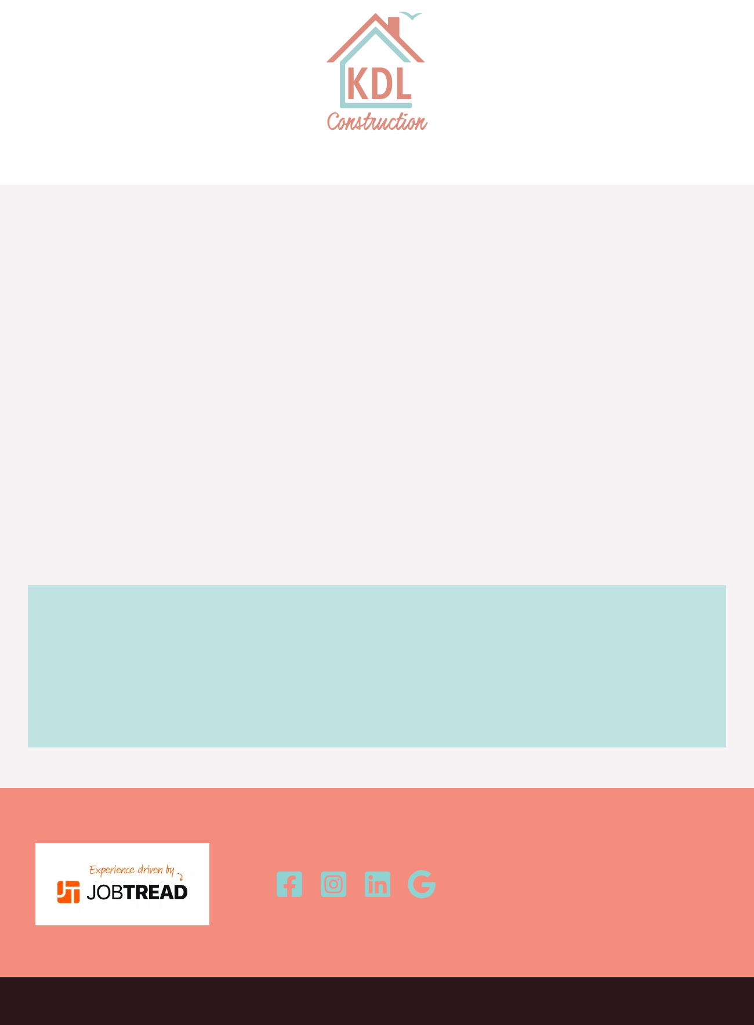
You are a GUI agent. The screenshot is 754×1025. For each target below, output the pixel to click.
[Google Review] (421, 884)
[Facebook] (289, 884)
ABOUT (370, 164)
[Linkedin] (377, 884)
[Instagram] (333, 884)
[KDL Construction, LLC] (377, 70)
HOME (258, 164)
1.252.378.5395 (555, 868)
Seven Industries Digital (482, 997)
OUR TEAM (427, 164)
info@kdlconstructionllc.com (582, 883)
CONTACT (488, 164)
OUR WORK (313, 164)
